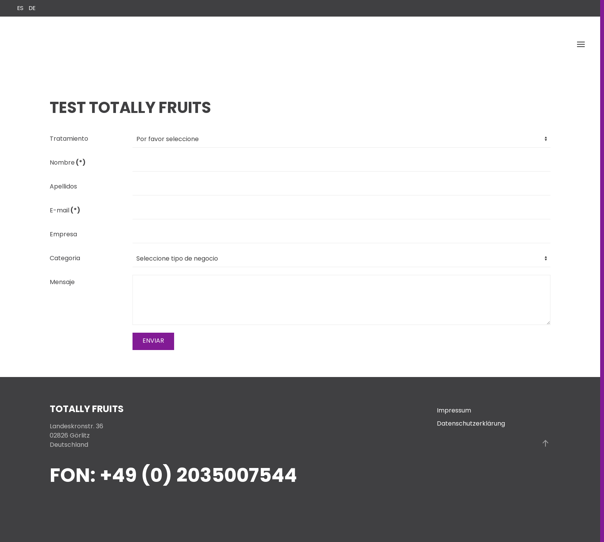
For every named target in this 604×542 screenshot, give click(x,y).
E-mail (65, 210)
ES (21, 8)
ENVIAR (153, 340)
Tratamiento (69, 138)
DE (32, 8)
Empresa (63, 234)
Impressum (454, 410)
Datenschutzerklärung (471, 423)
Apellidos (63, 186)
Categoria (65, 258)
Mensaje (62, 282)
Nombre (68, 162)
